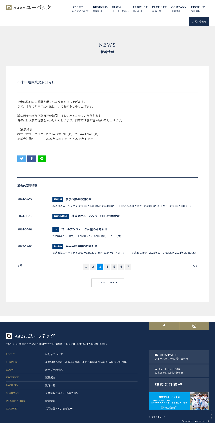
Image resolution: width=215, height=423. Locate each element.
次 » (195, 265)
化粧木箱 (122, 357)
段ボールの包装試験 (86, 357)
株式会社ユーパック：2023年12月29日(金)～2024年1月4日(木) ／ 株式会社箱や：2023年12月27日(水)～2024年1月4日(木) (124, 252)
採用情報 (50, 404)
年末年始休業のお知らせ (81, 246)
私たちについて (54, 349)
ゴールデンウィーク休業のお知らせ (84, 229)
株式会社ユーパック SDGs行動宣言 (96, 216)
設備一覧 (50, 380)
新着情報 (50, 396)
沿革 (60, 388)
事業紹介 (50, 357)
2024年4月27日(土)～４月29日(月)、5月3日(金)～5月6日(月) (86, 236)
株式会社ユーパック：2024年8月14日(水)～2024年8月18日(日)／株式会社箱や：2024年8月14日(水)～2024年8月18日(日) (121, 205)
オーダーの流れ (54, 365)
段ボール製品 (65, 357)
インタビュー (65, 404)
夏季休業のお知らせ (79, 199)
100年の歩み (72, 388)
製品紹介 (50, 372)
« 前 (20, 265)
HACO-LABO (107, 357)
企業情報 (50, 388)
